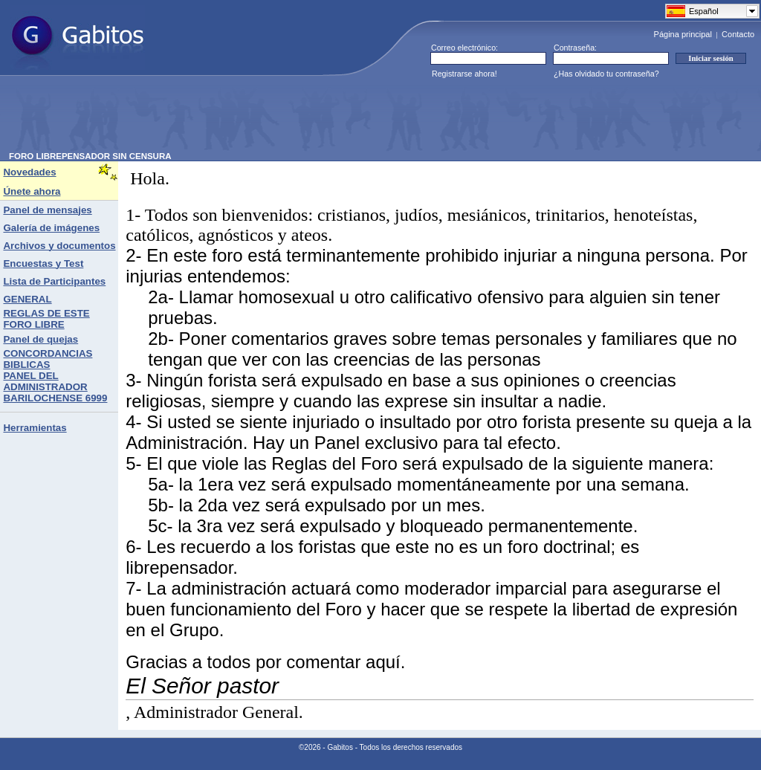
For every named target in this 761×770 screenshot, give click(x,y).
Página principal (683, 34)
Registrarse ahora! (464, 73)
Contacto (738, 34)
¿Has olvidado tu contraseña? (606, 73)
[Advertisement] (279, 118)
